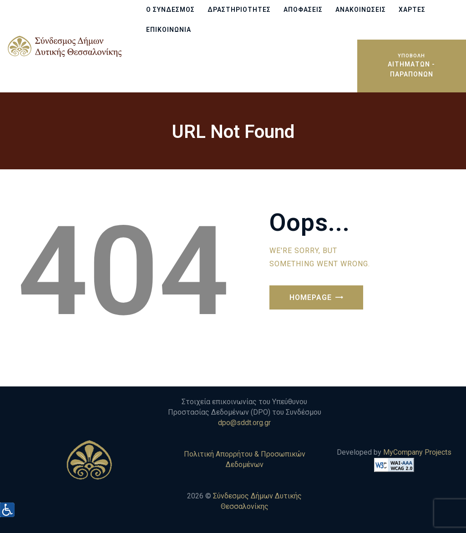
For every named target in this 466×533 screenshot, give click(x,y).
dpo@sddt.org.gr (244, 422)
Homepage (310, 297)
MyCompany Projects (417, 452)
